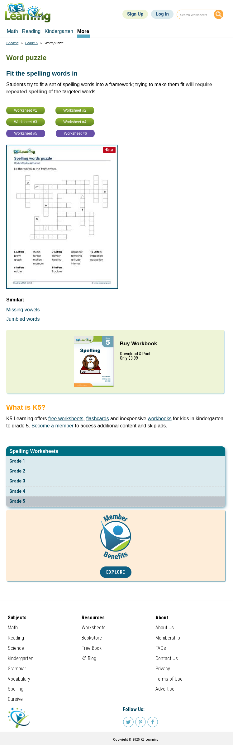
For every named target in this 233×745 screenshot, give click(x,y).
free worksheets (65, 418)
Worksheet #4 (74, 122)
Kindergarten (20, 658)
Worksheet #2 (74, 110)
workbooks (159, 418)
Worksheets (94, 628)
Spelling (12, 43)
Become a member (52, 425)
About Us (164, 628)
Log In (162, 14)
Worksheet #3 (25, 122)
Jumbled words (23, 319)
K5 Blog (89, 658)
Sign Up (135, 14)
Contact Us (166, 658)
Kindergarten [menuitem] (59, 31)
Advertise (164, 689)
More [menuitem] (83, 31)
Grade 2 (17, 471)
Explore (115, 572)
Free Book (92, 648)
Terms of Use (169, 679)
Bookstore (92, 638)
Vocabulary (19, 679)
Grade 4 (17, 491)
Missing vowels (23, 309)
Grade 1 (17, 461)
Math (13, 628)
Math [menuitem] (12, 31)
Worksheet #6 (75, 133)
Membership (167, 638)
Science (16, 648)
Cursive (15, 699)
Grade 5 (17, 501)
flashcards (97, 418)
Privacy (162, 669)
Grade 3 (17, 481)
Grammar (17, 669)
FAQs (160, 648)
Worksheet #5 (25, 133)
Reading (16, 638)
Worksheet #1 (25, 110)
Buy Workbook (138, 344)
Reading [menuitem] (31, 31)
